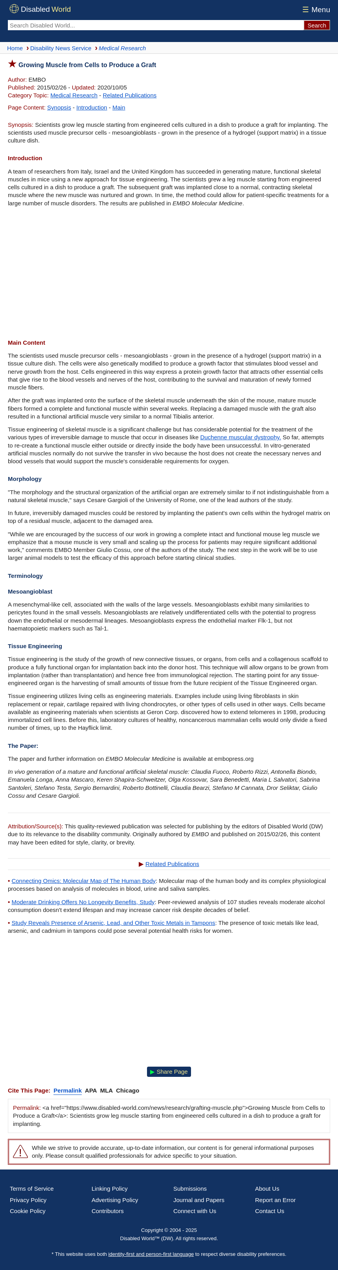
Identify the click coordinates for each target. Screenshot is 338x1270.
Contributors (108, 1211)
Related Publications (130, 95)
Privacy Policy (28, 1200)
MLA (106, 1090)
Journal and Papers (198, 1200)
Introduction (91, 107)
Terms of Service (32, 1188)
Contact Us (269, 1211)
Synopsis (59, 107)
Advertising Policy (115, 1200)
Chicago (127, 1090)
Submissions (190, 1188)
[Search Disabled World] (155, 25)
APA (91, 1090)
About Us (267, 1188)
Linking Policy (110, 1188)
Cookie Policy (28, 1211)
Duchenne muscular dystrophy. (240, 437)
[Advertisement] (169, 274)
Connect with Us (194, 1211)
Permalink (67, 1090)
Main (118, 107)
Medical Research (73, 95)
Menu (315, 9)
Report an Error (275, 1200)
